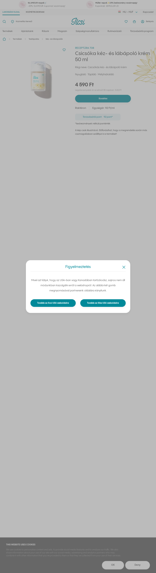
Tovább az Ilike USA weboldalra (103, 303)
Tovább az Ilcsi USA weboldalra (53, 303)
